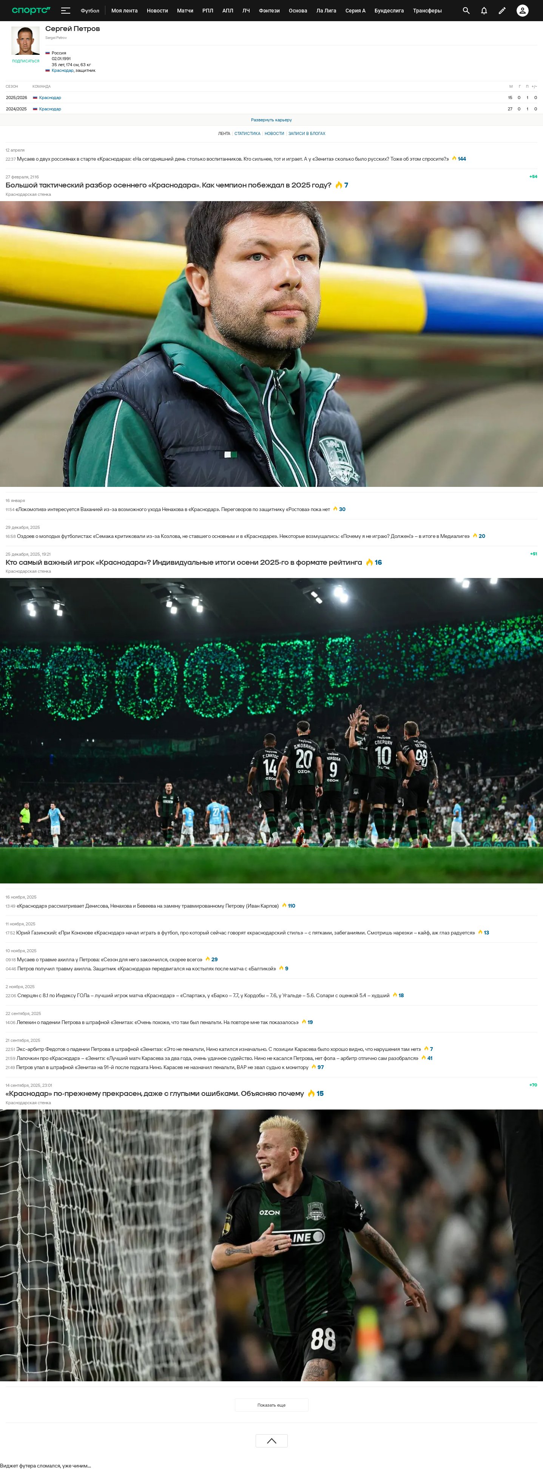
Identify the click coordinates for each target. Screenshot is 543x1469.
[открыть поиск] (466, 11)
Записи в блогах (306, 133)
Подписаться (25, 61)
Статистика (247, 133)
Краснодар (63, 70)
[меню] (66, 10)
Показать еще (271, 1405)
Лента (224, 133)
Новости (274, 133)
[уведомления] (484, 11)
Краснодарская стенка (28, 194)
